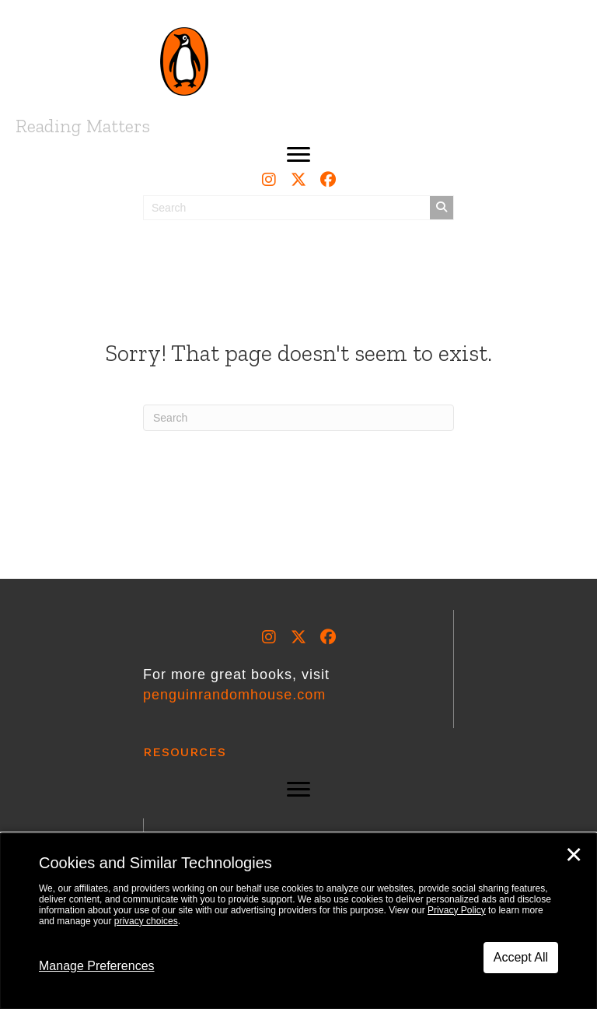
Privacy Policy (457, 910)
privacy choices (146, 921)
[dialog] (298, 921)
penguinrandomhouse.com (234, 694)
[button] (298, 155)
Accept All (521, 957)
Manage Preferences (97, 965)
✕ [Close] (573, 855)
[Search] (298, 418)
